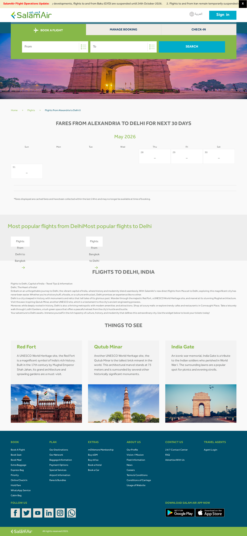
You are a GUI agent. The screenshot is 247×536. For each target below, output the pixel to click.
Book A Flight (18, 450)
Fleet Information (136, 460)
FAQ (167, 455)
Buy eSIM (93, 455)
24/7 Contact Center (176, 450)
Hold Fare (16, 485)
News (130, 465)
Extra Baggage (18, 465)
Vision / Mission (135, 455)
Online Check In (19, 480)
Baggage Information (60, 460)
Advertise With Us (175, 460)
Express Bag (17, 470)
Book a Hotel (95, 465)
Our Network (56, 455)
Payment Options (58, 465)
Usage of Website (136, 485)
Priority (15, 475)
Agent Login (210, 450)
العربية (195, 14)
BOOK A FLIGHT (48, 30)
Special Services (57, 470)
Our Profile (132, 450)
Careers (131, 470)
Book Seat (16, 455)
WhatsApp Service (20, 491)
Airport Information (59, 475)
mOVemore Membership (101, 450)
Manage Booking (123, 29)
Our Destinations (58, 450)
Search (192, 47)
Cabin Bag (16, 496)
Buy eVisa (93, 460)
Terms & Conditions (137, 475)
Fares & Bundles (57, 480)
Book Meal (16, 460)
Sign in (222, 15)
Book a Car (93, 470)
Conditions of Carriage (139, 480)
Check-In (199, 29)
